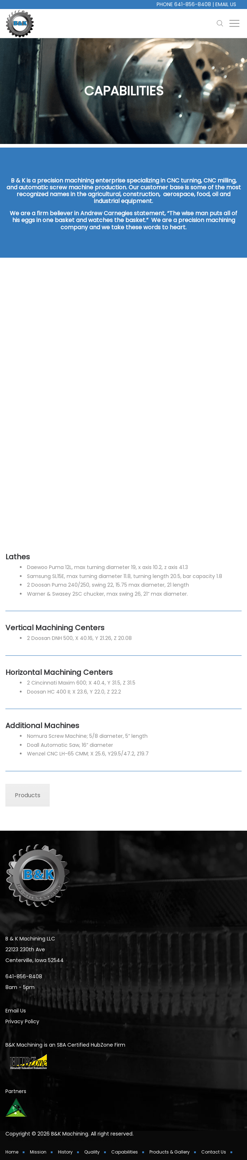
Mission (38, 1152)
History (65, 1152)
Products (27, 795)
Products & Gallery (169, 1152)
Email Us (225, 4)
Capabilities (124, 1152)
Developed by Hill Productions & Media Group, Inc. (67, 1139)
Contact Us (213, 1152)
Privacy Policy (22, 1021)
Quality (92, 1152)
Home (11, 1152)
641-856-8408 (192, 4)
